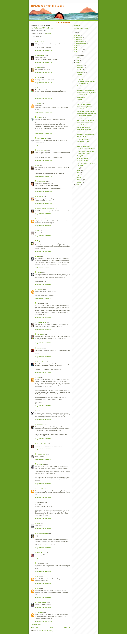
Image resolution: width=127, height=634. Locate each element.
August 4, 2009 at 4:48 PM (43, 571)
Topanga (39, 117)
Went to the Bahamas (83, 146)
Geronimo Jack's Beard (81, 28)
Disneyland (80, 165)
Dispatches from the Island (47, 5)
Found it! (80, 99)
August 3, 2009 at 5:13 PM (43, 372)
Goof (38, 377)
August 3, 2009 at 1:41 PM (43, 284)
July (78, 168)
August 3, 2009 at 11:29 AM (43, 72)
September (80, 72)
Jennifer (39, 348)
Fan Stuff (79, 39)
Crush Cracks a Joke (83, 153)
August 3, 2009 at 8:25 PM (43, 449)
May (78, 172)
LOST (78, 45)
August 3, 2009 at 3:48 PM (43, 329)
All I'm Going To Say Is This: (85, 120)
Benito (39, 77)
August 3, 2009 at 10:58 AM (43, 62)
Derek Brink (40, 425)
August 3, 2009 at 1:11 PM (43, 225)
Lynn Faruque (41, 181)
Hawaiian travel (81, 43)
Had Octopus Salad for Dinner (86, 149)
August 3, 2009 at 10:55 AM (43, 50)
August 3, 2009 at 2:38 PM (43, 298)
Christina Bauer (42, 602)
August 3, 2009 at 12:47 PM (43, 160)
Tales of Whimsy (42, 138)
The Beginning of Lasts (84, 118)
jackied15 (40, 489)
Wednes (39, 411)
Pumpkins (79, 50)
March (79, 177)
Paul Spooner (41, 454)
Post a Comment (36, 624)
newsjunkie (40, 464)
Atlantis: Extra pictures (84, 132)
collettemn (40, 196)
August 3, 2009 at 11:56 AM (43, 133)
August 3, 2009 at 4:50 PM (43, 343)
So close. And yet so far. (84, 104)
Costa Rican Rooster (83, 127)
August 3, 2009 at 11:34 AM (43, 98)
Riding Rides (81, 156)
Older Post (67, 627)
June (79, 170)
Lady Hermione (41, 322)
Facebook (79, 37)
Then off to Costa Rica (84, 129)
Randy (39, 256)
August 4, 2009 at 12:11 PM (43, 558)
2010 (77, 60)
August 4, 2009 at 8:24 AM (43, 497)
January (80, 182)
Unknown (40, 219)
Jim (38, 165)
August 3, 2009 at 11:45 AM (43, 112)
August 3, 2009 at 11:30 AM (43, 82)
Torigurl (39, 241)
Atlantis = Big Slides (83, 141)
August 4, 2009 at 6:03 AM (43, 483)
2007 (77, 187)
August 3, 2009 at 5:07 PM (43, 357)
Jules (38, 523)
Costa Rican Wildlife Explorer (86, 111)
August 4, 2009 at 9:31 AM (43, 548)
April (79, 175)
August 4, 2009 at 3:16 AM (43, 459)
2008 (77, 184)
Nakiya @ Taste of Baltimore (45, 208)
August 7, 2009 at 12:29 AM (43, 621)
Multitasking (81, 97)
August (79, 74)
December (80, 65)
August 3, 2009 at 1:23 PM (43, 236)
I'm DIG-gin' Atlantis (83, 139)
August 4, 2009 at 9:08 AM (43, 528)
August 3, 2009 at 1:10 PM (43, 214)
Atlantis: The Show (83, 137)
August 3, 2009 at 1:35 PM (43, 267)
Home (51, 627)
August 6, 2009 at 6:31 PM (43, 607)
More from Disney (82, 158)
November (80, 67)
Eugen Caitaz (41, 42)
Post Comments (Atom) (46, 631)
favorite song (80, 41)
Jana (38, 577)
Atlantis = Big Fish (82, 144)
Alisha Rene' (41, 553)
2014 (77, 58)
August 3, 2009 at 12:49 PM (43, 176)
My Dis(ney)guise (82, 160)
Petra (38, 88)
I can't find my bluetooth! (84, 102)
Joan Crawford (41, 150)
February (80, 179)
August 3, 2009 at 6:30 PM (43, 419)
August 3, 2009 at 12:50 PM (43, 203)
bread (78, 35)
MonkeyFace (41, 362)
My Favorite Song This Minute (86, 90)
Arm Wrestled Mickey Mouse (85, 151)
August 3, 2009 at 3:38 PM (43, 317)
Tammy (39, 103)
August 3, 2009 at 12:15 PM (43, 145)
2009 (77, 62)
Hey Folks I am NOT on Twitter (42, 28)
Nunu (78, 48)
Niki (38, 231)
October (80, 70)
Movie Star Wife (42, 444)
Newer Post (34, 627)
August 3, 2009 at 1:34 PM (43, 251)
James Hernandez (42, 533)
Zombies (79, 52)
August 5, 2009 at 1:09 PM (43, 583)
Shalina (39, 67)
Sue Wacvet (40, 334)
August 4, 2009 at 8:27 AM (43, 518)
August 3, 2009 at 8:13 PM (43, 439)
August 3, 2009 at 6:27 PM (43, 406)
